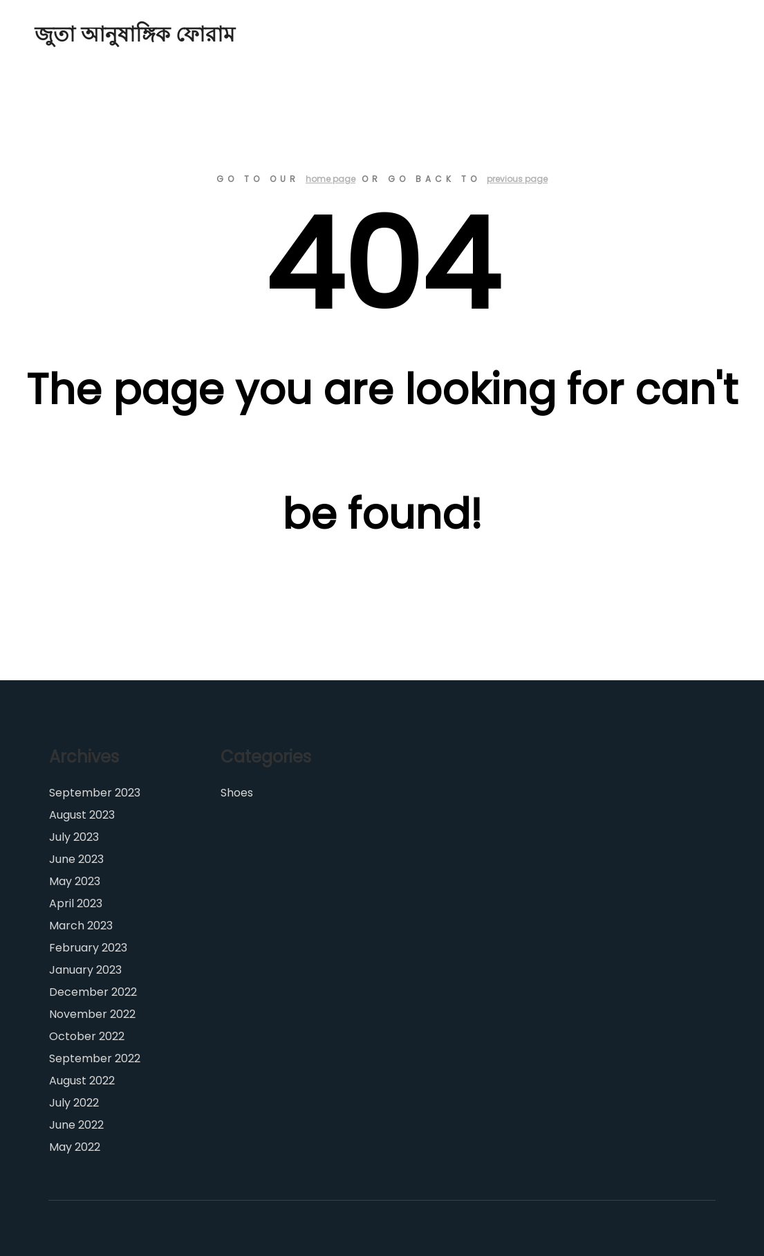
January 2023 (85, 970)
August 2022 (82, 1081)
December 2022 (93, 992)
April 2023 (75, 903)
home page (330, 179)
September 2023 (94, 793)
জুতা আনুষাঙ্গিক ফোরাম (104, 34)
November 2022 (92, 1014)
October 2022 (86, 1036)
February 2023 (88, 948)
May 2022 (74, 1147)
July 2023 (74, 837)
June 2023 (76, 859)
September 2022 (94, 1058)
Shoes (237, 793)
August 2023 (82, 815)
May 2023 (74, 881)
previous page (517, 179)
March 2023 (81, 926)
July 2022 (74, 1103)
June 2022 (76, 1125)
